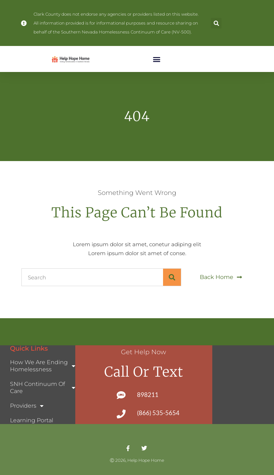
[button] (216, 23)
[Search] (172, 277)
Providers (27, 405)
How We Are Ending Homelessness (42, 366)
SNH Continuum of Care (42, 387)
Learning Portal (31, 420)
